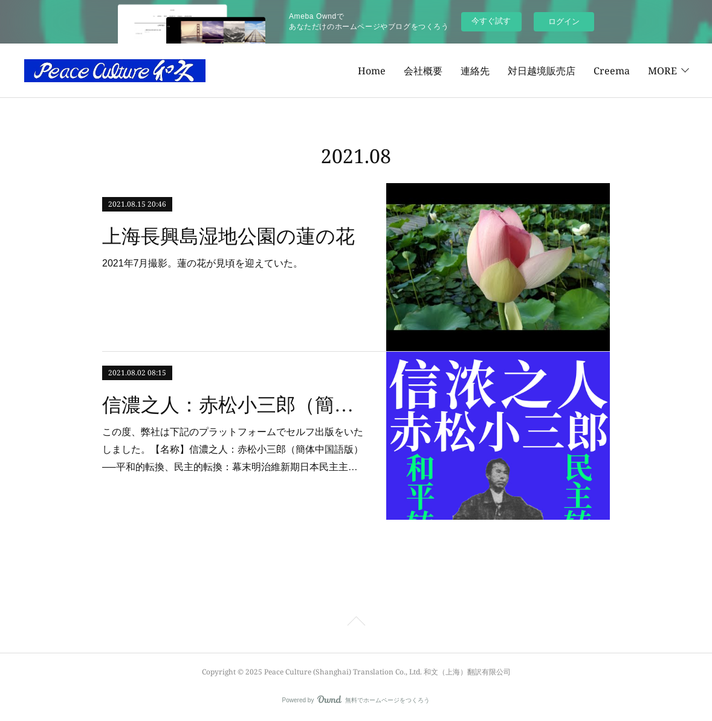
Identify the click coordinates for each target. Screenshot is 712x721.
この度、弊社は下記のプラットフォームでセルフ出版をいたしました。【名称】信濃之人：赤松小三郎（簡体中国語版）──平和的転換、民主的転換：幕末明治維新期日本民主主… (232, 449)
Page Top (356, 623)
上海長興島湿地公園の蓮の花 (228, 236)
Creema (537, 70)
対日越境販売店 (466, 70)
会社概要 (348, 70)
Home (297, 70)
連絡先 (400, 70)
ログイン (564, 21)
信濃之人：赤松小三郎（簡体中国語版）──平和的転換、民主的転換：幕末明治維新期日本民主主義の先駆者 (233, 405)
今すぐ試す (491, 20)
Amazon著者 (601, 70)
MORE (662, 70)
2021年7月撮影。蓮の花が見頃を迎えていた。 (202, 263)
